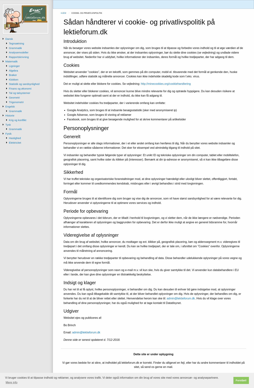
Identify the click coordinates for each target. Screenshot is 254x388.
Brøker (13, 74)
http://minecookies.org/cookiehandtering (166, 83)
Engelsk (10, 106)
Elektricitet (15, 142)
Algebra (13, 70)
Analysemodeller (18, 52)
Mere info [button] (11, 382)
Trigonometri (16, 102)
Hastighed (15, 138)
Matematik (11, 61)
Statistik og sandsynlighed (24, 83)
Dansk (9, 38)
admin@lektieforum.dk (181, 298)
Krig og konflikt (17, 120)
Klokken (13, 79)
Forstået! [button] (241, 380)
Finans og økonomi (20, 88)
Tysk (8, 124)
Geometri (14, 97)
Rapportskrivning (19, 57)
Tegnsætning (16, 43)
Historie (9, 115)
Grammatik (15, 48)
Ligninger (14, 65)
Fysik (8, 133)
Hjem (63, 13)
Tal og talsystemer (19, 92)
